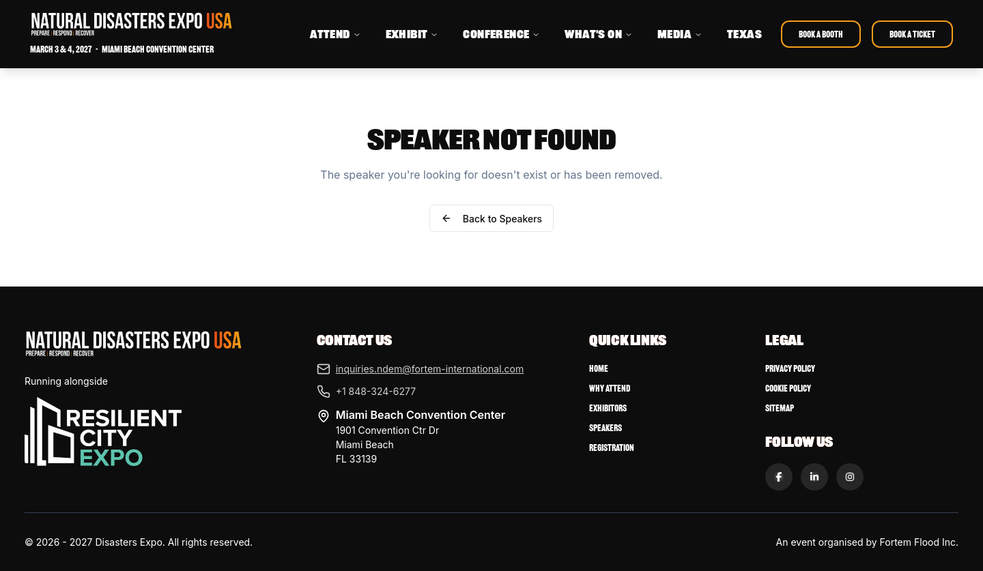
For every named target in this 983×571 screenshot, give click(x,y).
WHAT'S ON (599, 34)
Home (598, 369)
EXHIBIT (412, 34)
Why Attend (609, 388)
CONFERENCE (501, 34)
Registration (611, 448)
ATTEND (335, 34)
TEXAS (744, 34)
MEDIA (679, 34)
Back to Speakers (491, 218)
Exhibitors (608, 408)
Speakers (605, 428)
